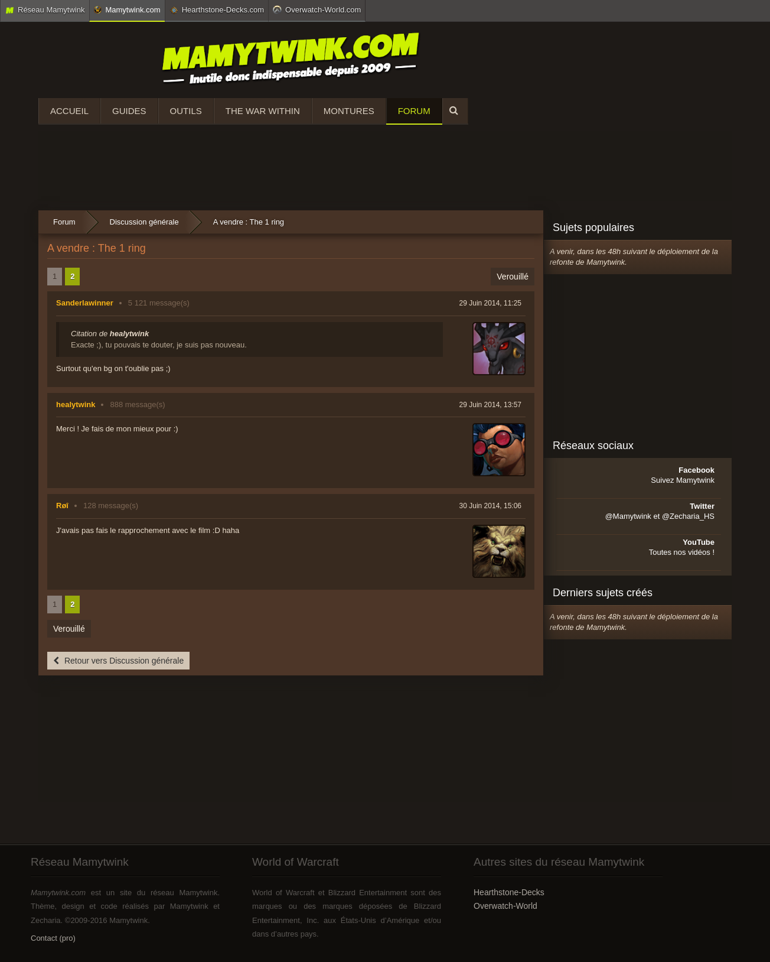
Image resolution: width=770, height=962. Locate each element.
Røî (62, 505)
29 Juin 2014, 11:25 (490, 303)
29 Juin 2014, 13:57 (490, 405)
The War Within (263, 111)
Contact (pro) (53, 938)
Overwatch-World (505, 906)
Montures (349, 111)
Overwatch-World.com (317, 9)
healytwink (75, 404)
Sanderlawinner (84, 302)
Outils (186, 111)
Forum (414, 111)
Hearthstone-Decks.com (216, 10)
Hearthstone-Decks (509, 892)
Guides (129, 111)
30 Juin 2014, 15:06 (490, 506)
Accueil (69, 111)
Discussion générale (144, 221)
